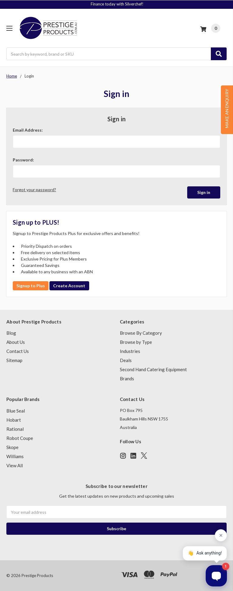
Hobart (13, 420)
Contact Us (17, 351)
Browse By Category (141, 333)
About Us (15, 342)
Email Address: (28, 130)
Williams (15, 456)
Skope (12, 447)
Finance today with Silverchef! (117, 4)
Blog (11, 333)
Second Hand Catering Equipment (153, 369)
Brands (127, 378)
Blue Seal (15, 410)
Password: (23, 159)
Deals (126, 360)
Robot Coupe (19, 438)
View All (14, 465)
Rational (15, 429)
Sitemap (14, 360)
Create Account (69, 285)
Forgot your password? (34, 189)
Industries (130, 351)
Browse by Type (136, 342)
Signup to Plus (30, 285)
